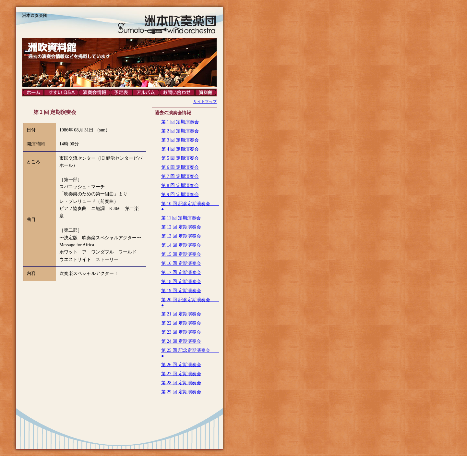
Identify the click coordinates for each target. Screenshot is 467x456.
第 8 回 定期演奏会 (180, 185)
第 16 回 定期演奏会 (181, 263)
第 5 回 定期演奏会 (180, 158)
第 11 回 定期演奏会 (181, 218)
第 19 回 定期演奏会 (181, 290)
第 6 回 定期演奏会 (180, 167)
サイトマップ (205, 101)
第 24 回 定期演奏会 (181, 341)
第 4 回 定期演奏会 (180, 149)
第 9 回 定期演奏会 (180, 194)
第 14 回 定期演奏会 (181, 245)
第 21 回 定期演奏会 (181, 314)
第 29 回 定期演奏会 (181, 391)
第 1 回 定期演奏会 (180, 121)
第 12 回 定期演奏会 (181, 227)
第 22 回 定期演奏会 (181, 323)
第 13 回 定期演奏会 (181, 236)
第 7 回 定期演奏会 (180, 176)
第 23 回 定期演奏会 (181, 332)
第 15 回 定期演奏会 (181, 254)
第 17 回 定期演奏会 (181, 272)
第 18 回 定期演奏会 (181, 281)
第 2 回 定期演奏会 (180, 131)
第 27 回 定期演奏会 (181, 373)
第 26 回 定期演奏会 (181, 364)
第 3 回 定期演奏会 (180, 140)
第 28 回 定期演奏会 (181, 382)
